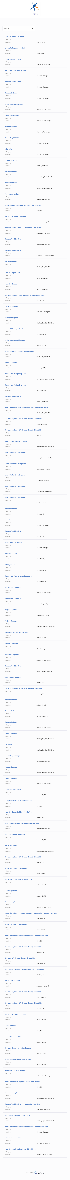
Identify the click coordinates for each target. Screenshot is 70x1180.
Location (18, 28)
